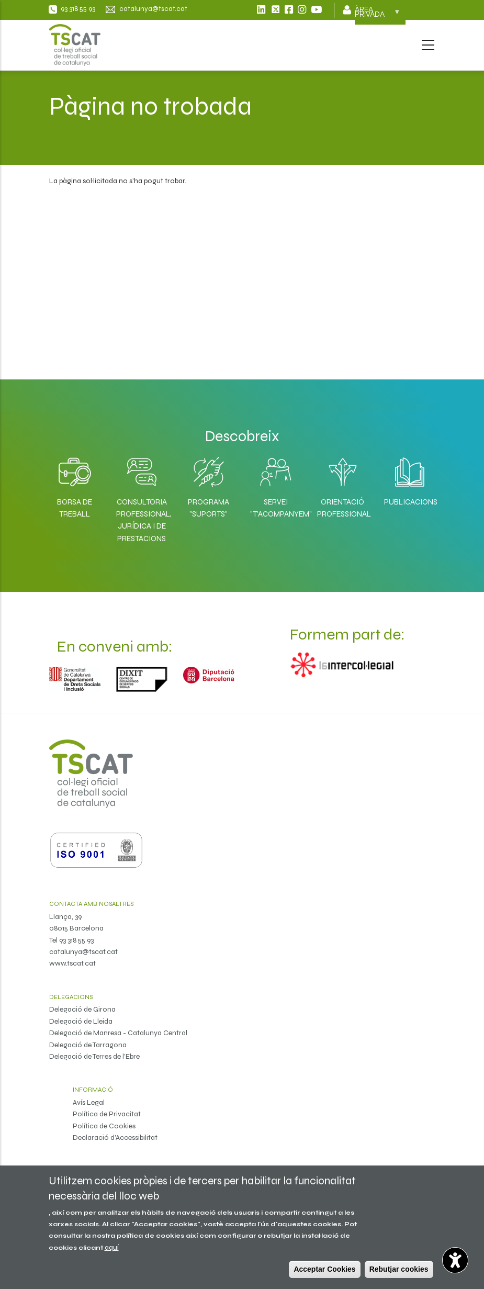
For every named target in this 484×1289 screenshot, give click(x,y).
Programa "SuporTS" (208, 508)
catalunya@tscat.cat (83, 951)
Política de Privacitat (107, 1113)
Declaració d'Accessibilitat (115, 1137)
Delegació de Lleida (80, 1021)
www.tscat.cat (72, 963)
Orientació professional (342, 508)
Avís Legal (89, 1102)
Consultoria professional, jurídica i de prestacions (141, 520)
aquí (112, 1247)
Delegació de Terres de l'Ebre (94, 1056)
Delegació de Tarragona (88, 1044)
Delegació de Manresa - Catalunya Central (118, 1032)
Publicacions (409, 502)
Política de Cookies (104, 1126)
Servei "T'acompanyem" (275, 508)
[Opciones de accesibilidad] (455, 1260)
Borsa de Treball (74, 508)
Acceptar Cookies (324, 1269)
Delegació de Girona (82, 1009)
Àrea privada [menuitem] (377, 15)
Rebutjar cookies (399, 1269)
